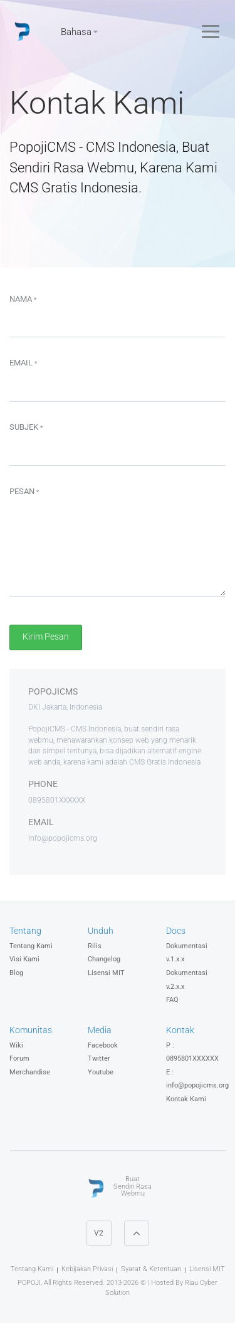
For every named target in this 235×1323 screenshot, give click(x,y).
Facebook (103, 1045)
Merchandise (29, 1072)
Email (23, 362)
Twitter (99, 1058)
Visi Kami (24, 959)
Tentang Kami (31, 946)
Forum (19, 1058)
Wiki (16, 1045)
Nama (22, 299)
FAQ (172, 1000)
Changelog (104, 959)
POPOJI (29, 1283)
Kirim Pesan (46, 637)
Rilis (95, 946)
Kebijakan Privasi (87, 1269)
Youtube (100, 1072)
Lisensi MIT (106, 973)
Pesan (24, 491)
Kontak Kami (186, 1099)
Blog (16, 973)
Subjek (26, 427)
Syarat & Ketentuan (151, 1269)
